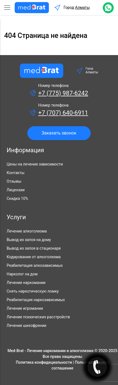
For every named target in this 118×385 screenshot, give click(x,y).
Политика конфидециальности (44, 362)
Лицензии (16, 190)
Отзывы (14, 181)
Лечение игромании (25, 308)
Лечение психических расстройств (38, 317)
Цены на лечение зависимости (35, 164)
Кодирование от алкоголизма (34, 257)
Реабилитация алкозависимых (35, 265)
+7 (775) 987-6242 (63, 93)
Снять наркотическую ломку (33, 291)
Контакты (15, 172)
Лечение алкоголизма (27, 231)
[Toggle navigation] (9, 8)
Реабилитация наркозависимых (36, 300)
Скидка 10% (17, 198)
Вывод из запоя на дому (29, 239)
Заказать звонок (58, 133)
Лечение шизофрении (26, 325)
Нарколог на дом (22, 274)
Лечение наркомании (26, 282)
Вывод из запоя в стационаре (34, 248)
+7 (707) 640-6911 (63, 112)
